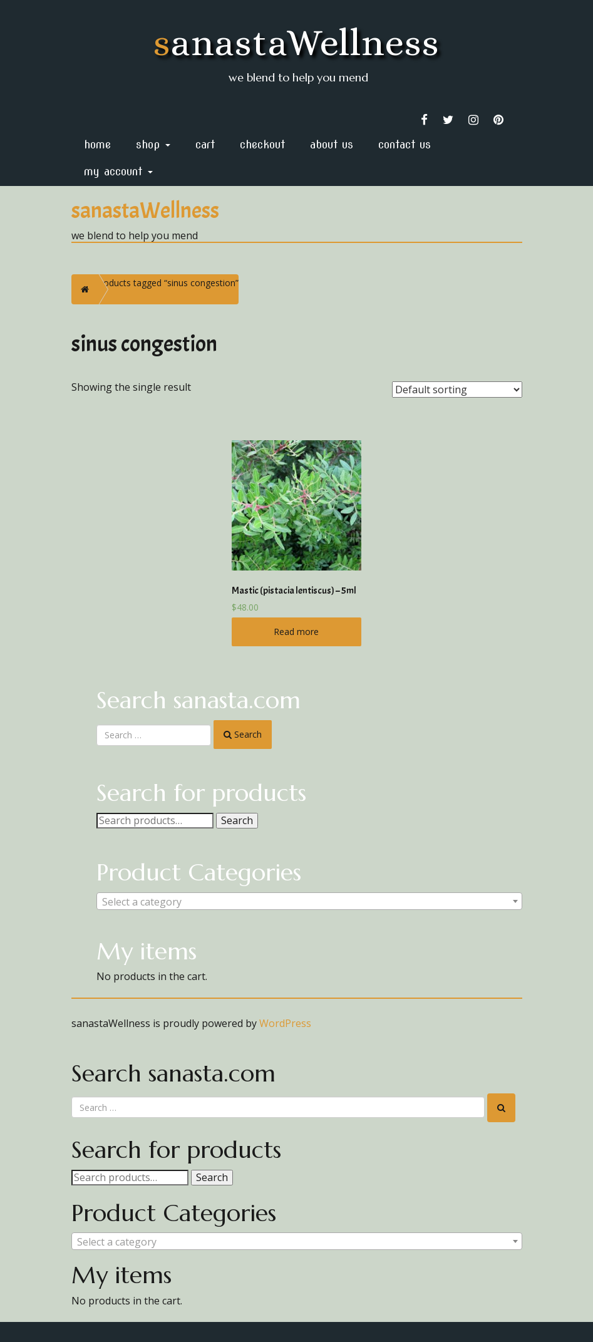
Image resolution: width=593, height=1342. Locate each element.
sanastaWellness (296, 42)
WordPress (285, 1023)
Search (237, 820)
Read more (296, 631)
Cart (205, 144)
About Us (331, 144)
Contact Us (404, 144)
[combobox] (309, 901)
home (97, 144)
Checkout (262, 144)
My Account (118, 171)
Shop (153, 144)
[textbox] (309, 902)
